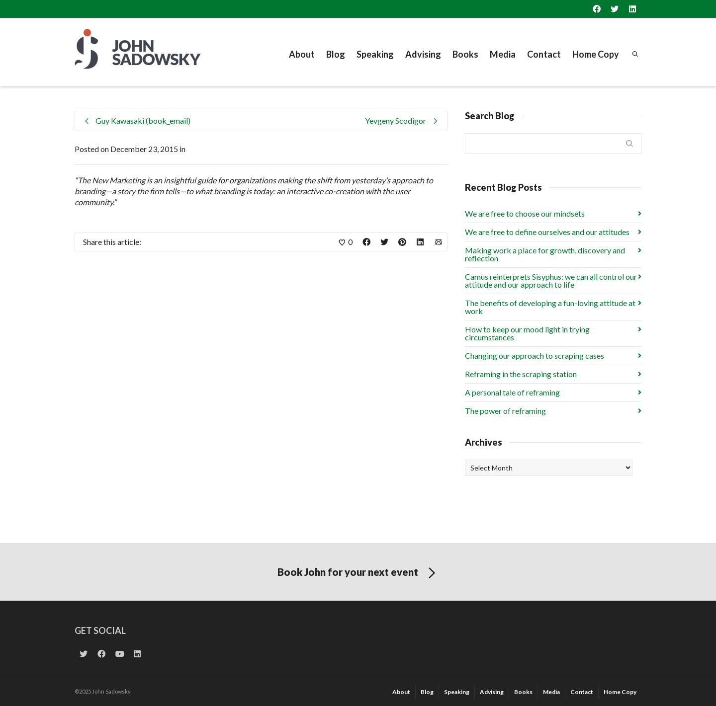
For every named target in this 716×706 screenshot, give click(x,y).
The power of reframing (505, 410)
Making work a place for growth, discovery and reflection (545, 254)
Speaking (375, 54)
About (302, 54)
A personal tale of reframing (512, 392)
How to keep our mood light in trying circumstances (527, 333)
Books (465, 54)
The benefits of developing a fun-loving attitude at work (550, 306)
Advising (423, 54)
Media (503, 54)
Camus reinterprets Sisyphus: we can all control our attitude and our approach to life (551, 280)
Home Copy (595, 54)
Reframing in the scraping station (521, 374)
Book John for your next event (358, 573)
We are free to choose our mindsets (525, 213)
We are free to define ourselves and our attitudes (547, 231)
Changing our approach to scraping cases (534, 355)
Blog (335, 54)
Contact (544, 54)
